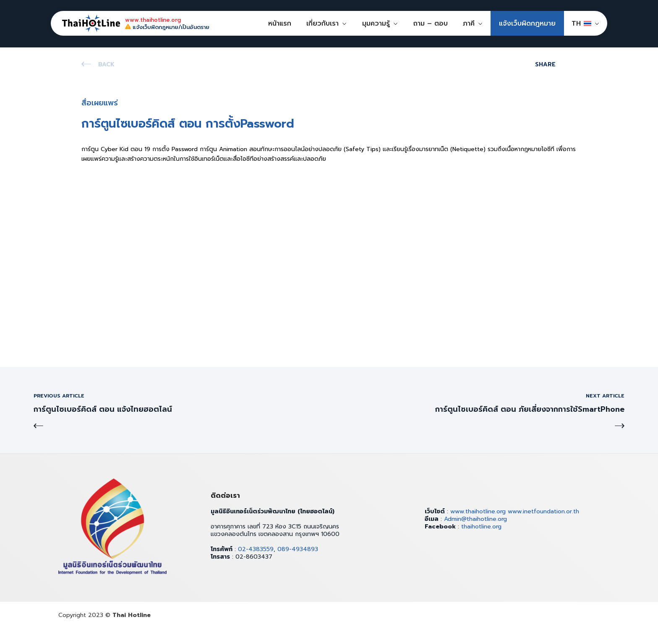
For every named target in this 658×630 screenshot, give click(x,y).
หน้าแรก (279, 23)
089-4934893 (297, 549)
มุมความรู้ (376, 23)
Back (106, 64)
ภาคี (469, 23)
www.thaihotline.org (478, 511)
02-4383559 (256, 549)
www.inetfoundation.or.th (543, 511)
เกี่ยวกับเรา (322, 23)
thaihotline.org (481, 526)
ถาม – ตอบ (430, 23)
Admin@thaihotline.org (475, 519)
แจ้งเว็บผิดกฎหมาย (527, 23)
